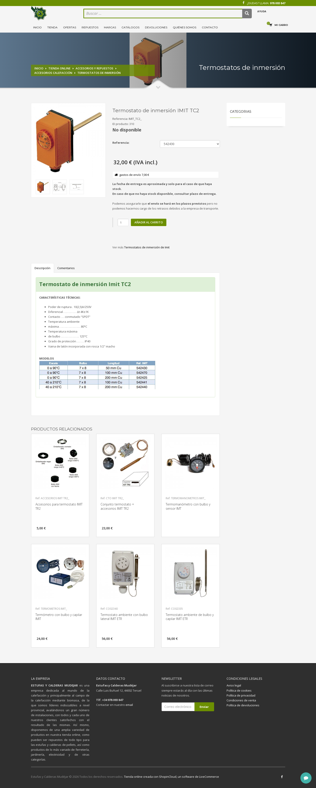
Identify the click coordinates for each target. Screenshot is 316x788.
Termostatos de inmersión (99, 73)
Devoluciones (156, 27)
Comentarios (66, 268)
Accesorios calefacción (53, 73)
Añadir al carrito (148, 222)
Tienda (52, 27)
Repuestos (90, 27)
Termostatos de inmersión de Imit (146, 247)
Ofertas (69, 27)
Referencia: (121, 143)
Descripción (42, 268)
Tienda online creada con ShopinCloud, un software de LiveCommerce (171, 777)
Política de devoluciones (243, 705)
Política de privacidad (241, 695)
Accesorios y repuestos (94, 68)
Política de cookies (239, 690)
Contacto (210, 27)
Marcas (110, 27)
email (129, 705)
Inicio (37, 27)
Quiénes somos (184, 27)
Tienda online (59, 68)
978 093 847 (277, 3)
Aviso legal (234, 685)
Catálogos (130, 27)
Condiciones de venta (241, 700)
